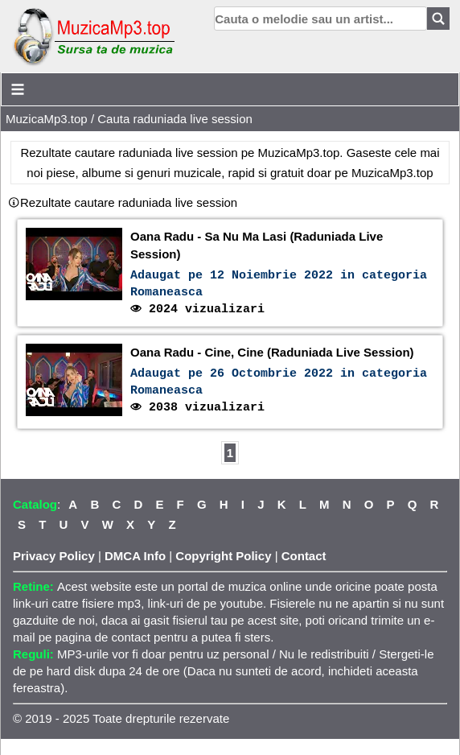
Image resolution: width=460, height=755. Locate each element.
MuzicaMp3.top (47, 119)
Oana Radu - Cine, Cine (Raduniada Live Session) (272, 352)
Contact (304, 556)
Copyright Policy (223, 556)
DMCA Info (135, 556)
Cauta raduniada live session (175, 119)
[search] (320, 18)
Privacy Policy (54, 556)
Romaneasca (166, 292)
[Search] (438, 18)
